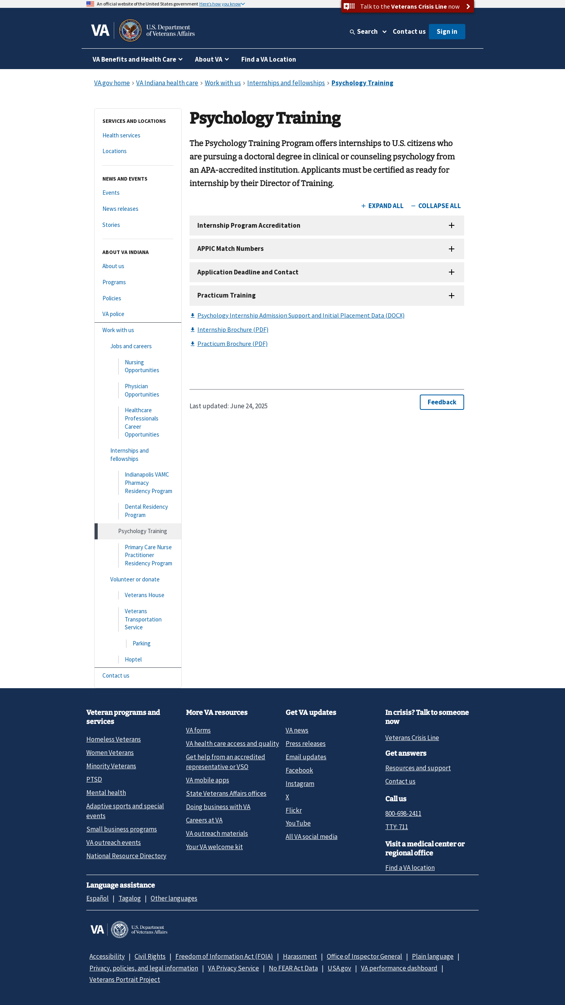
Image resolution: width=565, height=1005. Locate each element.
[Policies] (138, 299)
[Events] (138, 193)
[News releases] (138, 209)
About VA (208, 59)
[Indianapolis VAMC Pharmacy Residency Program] (138, 483)
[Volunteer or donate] (138, 580)
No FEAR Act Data (293, 968)
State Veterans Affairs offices (226, 793)
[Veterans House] (138, 595)
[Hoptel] (138, 660)
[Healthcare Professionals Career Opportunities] (138, 422)
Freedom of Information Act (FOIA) (224, 956)
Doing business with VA (218, 806)
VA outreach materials (217, 833)
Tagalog (129, 898)
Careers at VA (204, 820)
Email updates (306, 757)
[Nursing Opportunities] (138, 366)
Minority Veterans (111, 766)
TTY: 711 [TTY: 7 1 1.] (396, 826)
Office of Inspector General (364, 956)
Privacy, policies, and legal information (143, 968)
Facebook (299, 770)
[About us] (138, 266)
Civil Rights (150, 956)
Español (97, 898)
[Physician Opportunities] (138, 390)
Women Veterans (110, 752)
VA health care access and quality (232, 743)
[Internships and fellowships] (138, 455)
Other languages (174, 898)
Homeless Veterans (113, 739)
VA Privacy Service (233, 968)
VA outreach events (113, 842)
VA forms (198, 730)
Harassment (300, 956)
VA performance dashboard (399, 968)
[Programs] (138, 282)
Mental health (106, 792)
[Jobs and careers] (138, 346)
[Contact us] (138, 676)
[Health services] (138, 136)
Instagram (300, 783)
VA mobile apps (207, 780)
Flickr (294, 810)
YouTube (298, 823)
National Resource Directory (126, 856)
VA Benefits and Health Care (134, 59)
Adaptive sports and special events (125, 811)
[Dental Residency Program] (138, 511)
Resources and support (418, 768)
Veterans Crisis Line (412, 737)
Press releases (306, 743)
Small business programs (121, 829)
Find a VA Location (268, 59)
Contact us (409, 31)
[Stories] (138, 225)
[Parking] (138, 644)
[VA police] (138, 314)
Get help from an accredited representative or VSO (225, 762)
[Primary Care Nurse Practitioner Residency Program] (138, 555)
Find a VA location (410, 867)
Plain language (433, 956)
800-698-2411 (403, 813)
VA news (297, 730)
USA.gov (339, 968)
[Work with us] (138, 330)
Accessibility (107, 956)
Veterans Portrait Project (124, 979)
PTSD (94, 779)
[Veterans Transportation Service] (138, 619)
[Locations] (138, 151)
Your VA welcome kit (214, 846)
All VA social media (311, 836)
